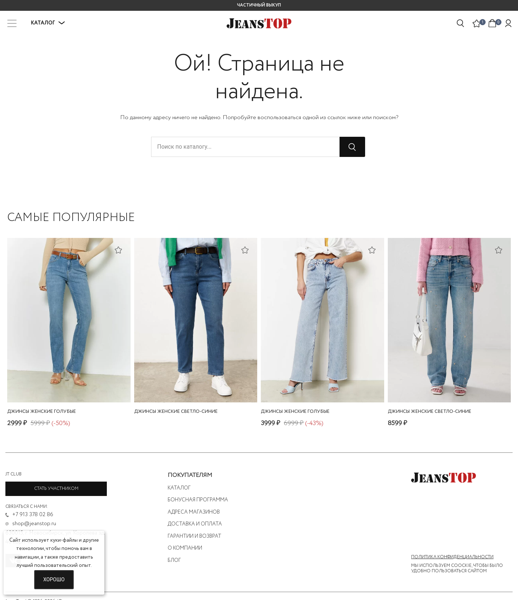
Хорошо (54, 579)
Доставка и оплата (195, 524)
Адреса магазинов (194, 512)
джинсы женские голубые (41, 411)
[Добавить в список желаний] (119, 249)
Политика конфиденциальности (452, 557)
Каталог (48, 23)
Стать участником (56, 489)
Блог (174, 560)
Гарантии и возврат (194, 536)
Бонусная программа (198, 500)
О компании (185, 548)
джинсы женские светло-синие (176, 411)
